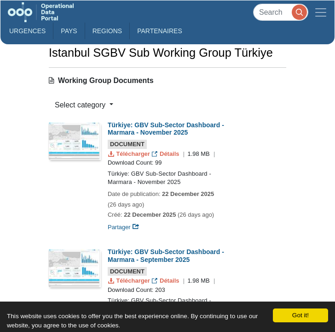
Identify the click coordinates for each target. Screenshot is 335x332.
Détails (166, 153)
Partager (123, 227)
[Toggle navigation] (320, 12)
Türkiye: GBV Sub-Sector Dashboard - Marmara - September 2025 (166, 255)
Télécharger (129, 153)
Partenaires (159, 31)
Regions (107, 31)
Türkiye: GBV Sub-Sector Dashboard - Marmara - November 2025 (166, 128)
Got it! (300, 315)
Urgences (27, 31)
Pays (69, 31)
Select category (81, 105)
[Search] (280, 12)
